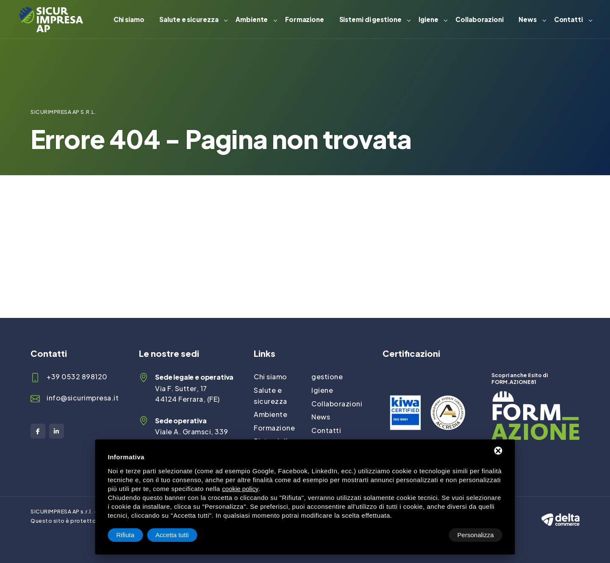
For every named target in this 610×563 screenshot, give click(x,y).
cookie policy (240, 488)
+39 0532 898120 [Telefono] (77, 376)
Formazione (304, 19)
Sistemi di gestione (370, 19)
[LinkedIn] (56, 431)
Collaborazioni (479, 19)
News (527, 19)
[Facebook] (37, 431)
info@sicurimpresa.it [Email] (83, 397)
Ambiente (252, 19)
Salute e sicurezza (188, 19)
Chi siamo (129, 19)
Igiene (428, 19)
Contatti (568, 19)
